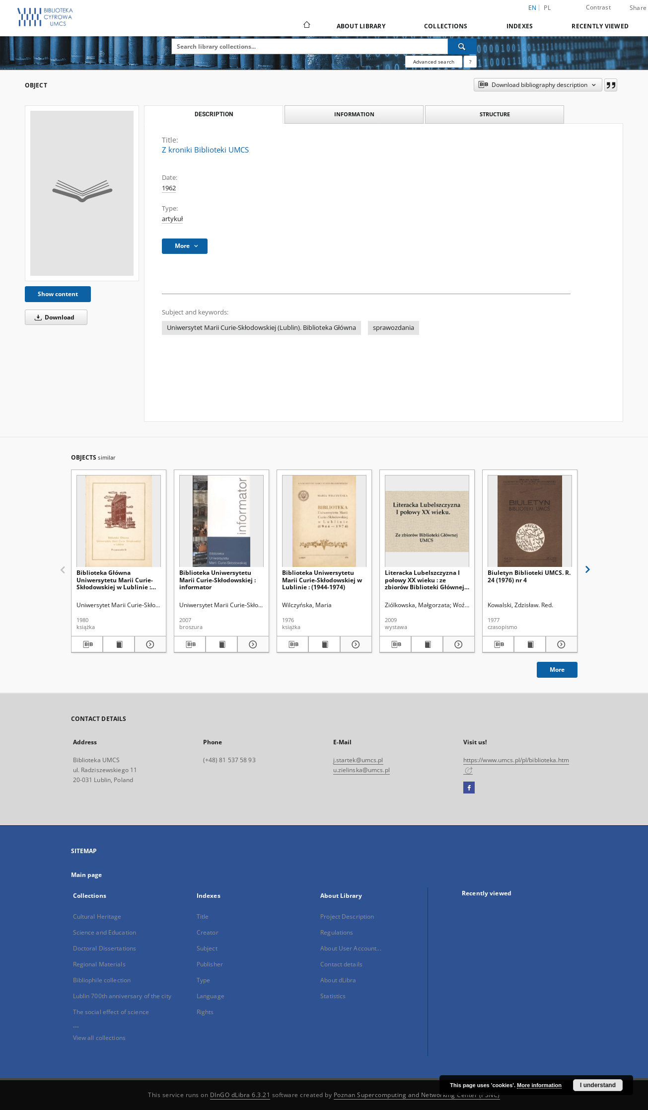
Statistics (333, 996)
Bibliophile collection (102, 980)
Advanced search (433, 61)
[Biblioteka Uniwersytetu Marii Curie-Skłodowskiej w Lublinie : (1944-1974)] (324, 521)
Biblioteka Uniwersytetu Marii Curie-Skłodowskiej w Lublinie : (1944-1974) (322, 579)
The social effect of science (111, 1012)
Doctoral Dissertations (105, 948)
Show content (58, 294)
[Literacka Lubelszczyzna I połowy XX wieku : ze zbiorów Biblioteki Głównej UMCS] (427, 521)
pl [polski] (547, 7)
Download (52, 317)
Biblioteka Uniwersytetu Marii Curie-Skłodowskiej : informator (217, 579)
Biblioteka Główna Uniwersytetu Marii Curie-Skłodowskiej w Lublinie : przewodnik (114, 579)
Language (210, 996)
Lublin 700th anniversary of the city (122, 996)
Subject (207, 948)
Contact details (341, 964)
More (557, 669)
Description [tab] (214, 114)
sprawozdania (393, 327)
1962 (169, 188)
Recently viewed (600, 26)
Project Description (347, 916)
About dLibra (338, 980)
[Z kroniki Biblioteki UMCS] (82, 193)
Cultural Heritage (97, 916)
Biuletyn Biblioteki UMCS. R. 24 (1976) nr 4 (529, 576)
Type (203, 980)
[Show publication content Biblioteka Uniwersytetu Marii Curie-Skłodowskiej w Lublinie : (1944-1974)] (324, 644)
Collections (446, 26)
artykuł (172, 219)
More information (539, 1085)
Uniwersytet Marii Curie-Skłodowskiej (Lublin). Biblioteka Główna (261, 327)
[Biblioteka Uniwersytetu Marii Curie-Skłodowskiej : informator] (221, 521)
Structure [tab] (495, 114)
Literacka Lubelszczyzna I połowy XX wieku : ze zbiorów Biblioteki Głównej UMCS (424, 579)
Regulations (336, 932)
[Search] (462, 46)
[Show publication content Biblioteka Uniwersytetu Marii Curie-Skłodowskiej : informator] (221, 644)
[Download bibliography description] (87, 644)
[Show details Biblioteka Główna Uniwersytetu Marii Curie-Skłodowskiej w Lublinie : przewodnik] (149, 644)
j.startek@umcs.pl (358, 760)
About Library (361, 26)
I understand (598, 1085)
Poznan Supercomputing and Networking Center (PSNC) (417, 1095)
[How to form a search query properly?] (470, 62)
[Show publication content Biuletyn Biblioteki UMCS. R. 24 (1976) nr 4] (529, 644)
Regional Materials (99, 964)
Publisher (210, 964)
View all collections (99, 1037)
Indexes (519, 26)
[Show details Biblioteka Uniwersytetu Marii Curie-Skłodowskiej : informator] (251, 644)
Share (638, 8)
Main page (86, 875)
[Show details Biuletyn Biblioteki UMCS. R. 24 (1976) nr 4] (560, 644)
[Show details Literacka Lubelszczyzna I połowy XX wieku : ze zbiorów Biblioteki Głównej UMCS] (457, 644)
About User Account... (350, 948)
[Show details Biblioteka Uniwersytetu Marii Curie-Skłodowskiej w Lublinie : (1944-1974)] (354, 644)
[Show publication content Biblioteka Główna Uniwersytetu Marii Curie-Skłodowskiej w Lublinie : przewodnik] (118, 644)
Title (203, 916)
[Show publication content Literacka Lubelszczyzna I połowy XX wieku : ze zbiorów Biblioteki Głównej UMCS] (427, 644)
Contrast (598, 7)
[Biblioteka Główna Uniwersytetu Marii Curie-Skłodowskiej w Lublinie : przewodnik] (118, 521)
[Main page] (306, 26)
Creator (207, 932)
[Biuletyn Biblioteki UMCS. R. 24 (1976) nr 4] (530, 521)
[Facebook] (469, 788)
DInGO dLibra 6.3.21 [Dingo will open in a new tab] (240, 1095)
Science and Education (105, 932)
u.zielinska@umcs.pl (361, 770)
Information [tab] (354, 114)
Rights (205, 1012)
